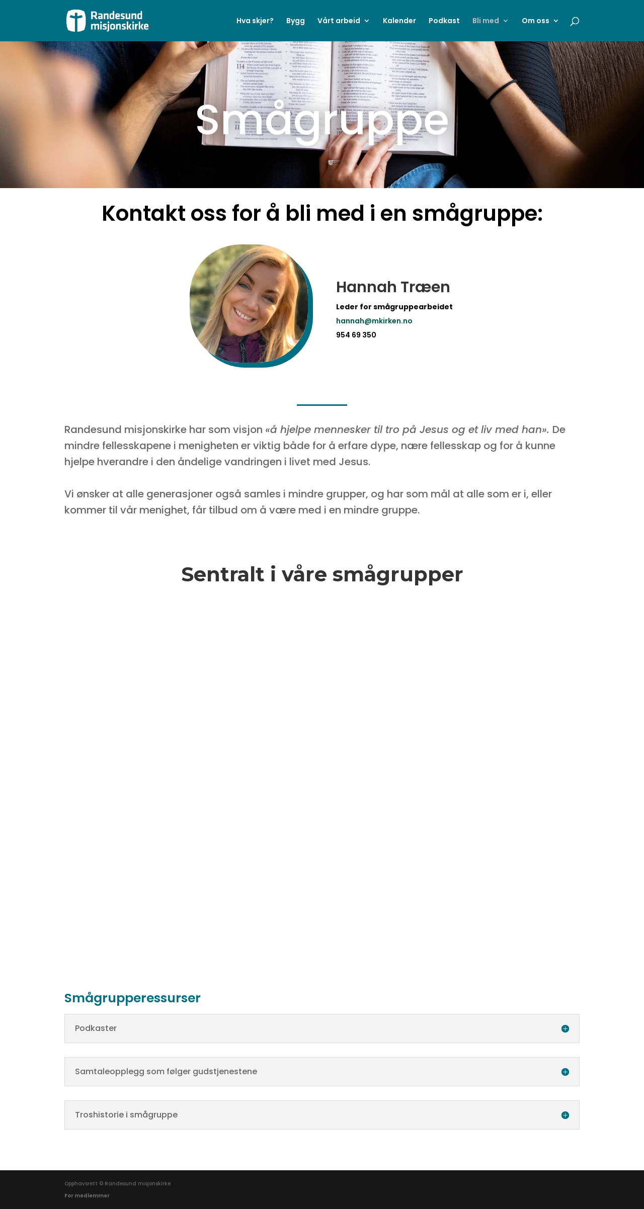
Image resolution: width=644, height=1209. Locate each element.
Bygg (295, 21)
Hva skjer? (255, 21)
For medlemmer (87, 1195)
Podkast (444, 21)
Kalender (399, 21)
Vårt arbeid (338, 21)
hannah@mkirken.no (374, 321)
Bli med (485, 21)
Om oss (535, 21)
